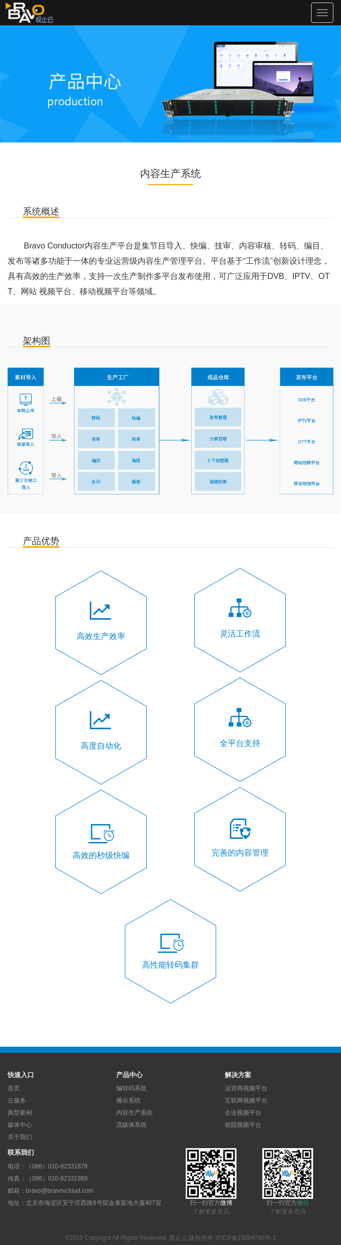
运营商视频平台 (246, 1088)
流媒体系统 (131, 1124)
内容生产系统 (134, 1112)
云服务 (17, 1100)
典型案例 (20, 1112)
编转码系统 (131, 1088)
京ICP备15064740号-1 (245, 1237)
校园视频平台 (243, 1124)
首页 (14, 1088)
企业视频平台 (243, 1112)
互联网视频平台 (246, 1100)
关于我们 (20, 1137)
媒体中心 (20, 1124)
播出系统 (128, 1100)
